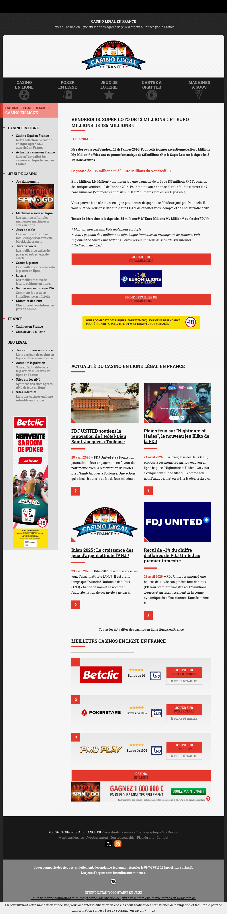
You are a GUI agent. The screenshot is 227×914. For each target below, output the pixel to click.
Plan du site (145, 837)
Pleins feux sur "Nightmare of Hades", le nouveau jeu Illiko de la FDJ (176, 436)
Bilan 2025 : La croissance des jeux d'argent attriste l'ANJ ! (102, 552)
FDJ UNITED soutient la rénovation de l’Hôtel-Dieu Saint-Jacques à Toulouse (98, 436)
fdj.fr (137, 229)
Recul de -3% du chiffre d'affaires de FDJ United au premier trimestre (172, 555)
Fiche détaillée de (141, 299)
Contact (162, 837)
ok (153, 910)
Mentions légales (71, 837)
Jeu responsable (122, 837)
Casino (141, 776)
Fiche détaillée (184, 681)
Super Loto (178, 155)
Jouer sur (141, 259)
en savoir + (138, 910)
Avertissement (97, 837)
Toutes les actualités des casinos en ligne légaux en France (141, 629)
